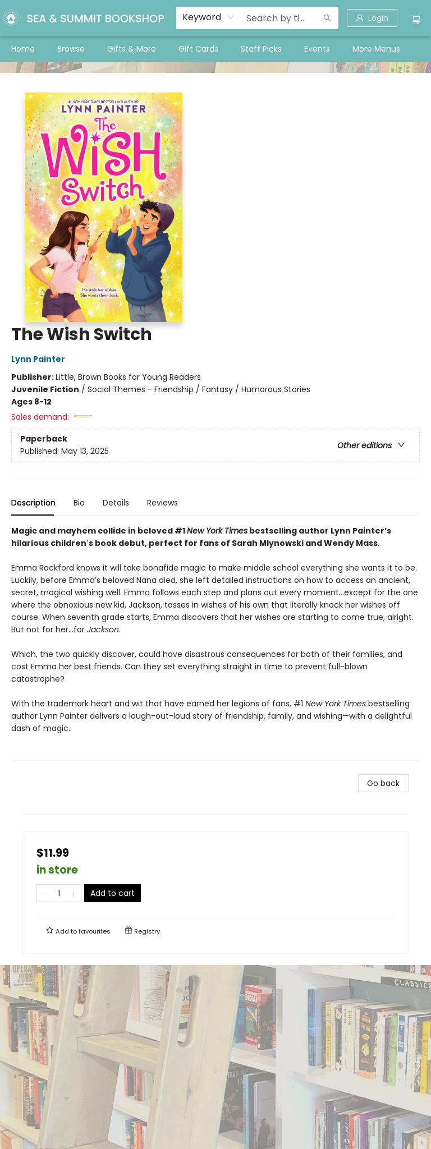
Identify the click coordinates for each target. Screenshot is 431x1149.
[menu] (215, 49)
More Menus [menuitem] (376, 48)
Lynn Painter (39, 359)
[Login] (372, 18)
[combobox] (208, 17)
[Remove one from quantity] (44, 893)
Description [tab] (33, 502)
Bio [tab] (79, 502)
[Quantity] (59, 893)
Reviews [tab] (162, 502)
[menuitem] (23, 49)
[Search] (327, 18)
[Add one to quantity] (74, 893)
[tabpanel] (215, 643)
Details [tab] (116, 502)
